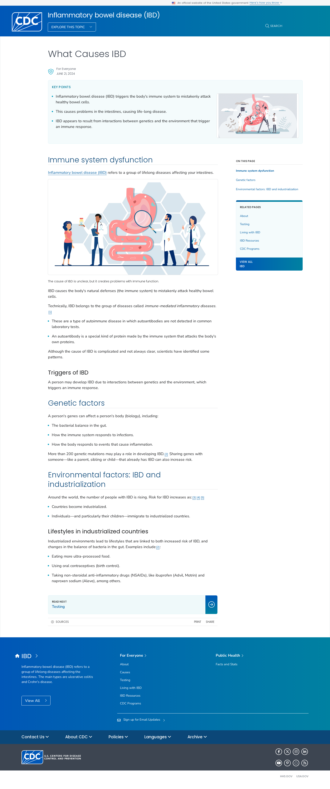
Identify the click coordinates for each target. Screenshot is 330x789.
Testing (231, 224)
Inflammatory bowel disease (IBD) (104, 15)
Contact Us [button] (35, 740)
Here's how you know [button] (266, 3)
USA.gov (302, 779)
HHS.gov (286, 779)
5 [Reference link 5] (50, 501)
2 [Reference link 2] (166, 451)
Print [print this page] (184, 625)
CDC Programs (236, 248)
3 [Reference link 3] (194, 495)
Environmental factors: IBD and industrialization (252, 189)
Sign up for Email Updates (141, 722)
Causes (125, 675)
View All (33, 703)
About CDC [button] (78, 740)
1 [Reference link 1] (66, 309)
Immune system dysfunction (241, 170)
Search (276, 26)
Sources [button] (62, 625)
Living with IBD (236, 232)
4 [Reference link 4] (198, 495)
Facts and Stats (226, 667)
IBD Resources (236, 240)
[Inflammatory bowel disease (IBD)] (57, 660)
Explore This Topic (68, 27)
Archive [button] (197, 740)
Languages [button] (157, 740)
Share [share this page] (196, 625)
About (230, 215)
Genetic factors (232, 179)
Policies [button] (118, 740)
